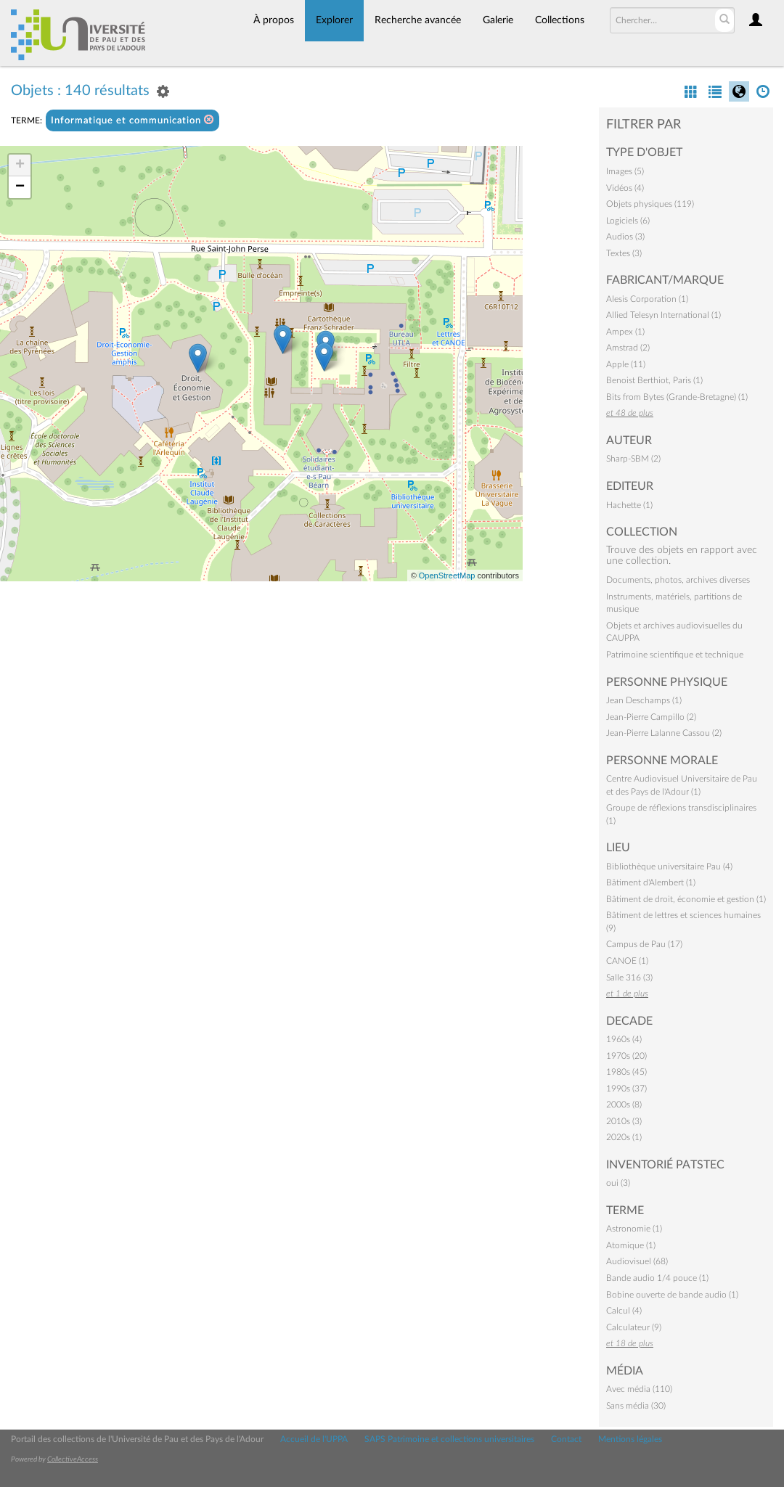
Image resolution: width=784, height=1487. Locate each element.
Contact (566, 1439)
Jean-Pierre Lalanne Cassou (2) (664, 733)
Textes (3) (624, 253)
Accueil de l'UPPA (314, 1439)
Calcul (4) (624, 1310)
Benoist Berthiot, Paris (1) (654, 380)
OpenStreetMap (447, 575)
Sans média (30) (636, 1405)
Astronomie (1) (634, 1228)
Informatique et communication (132, 120)
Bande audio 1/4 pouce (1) (657, 1278)
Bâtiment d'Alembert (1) (650, 882)
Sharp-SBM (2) (633, 458)
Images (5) (625, 171)
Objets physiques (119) (650, 204)
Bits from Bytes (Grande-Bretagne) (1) (677, 397)
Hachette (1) (629, 505)
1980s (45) (626, 1072)
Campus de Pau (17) (644, 944)
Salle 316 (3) (629, 977)
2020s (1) (624, 1137)
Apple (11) (625, 364)
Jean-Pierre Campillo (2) (651, 717)
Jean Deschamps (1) (644, 700)
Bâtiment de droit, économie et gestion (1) (686, 899)
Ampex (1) (625, 331)
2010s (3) (624, 1121)
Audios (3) (625, 236)
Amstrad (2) (628, 347)
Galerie (498, 20)
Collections (559, 20)
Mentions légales (630, 1439)
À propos (273, 20)
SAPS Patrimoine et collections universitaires (449, 1439)
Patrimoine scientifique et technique (674, 654)
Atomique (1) (631, 1245)
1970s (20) (626, 1056)
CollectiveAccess (72, 1459)
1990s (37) (626, 1088)
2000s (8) (624, 1104)
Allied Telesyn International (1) (663, 315)
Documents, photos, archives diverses (678, 579)
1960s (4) (624, 1039)
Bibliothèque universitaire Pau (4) (669, 866)
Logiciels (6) (628, 220)
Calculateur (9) (633, 1327)
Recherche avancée (418, 20)
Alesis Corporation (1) (647, 299)
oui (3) (618, 1183)
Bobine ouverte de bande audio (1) (672, 1294)
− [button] (20, 187)
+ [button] (20, 165)
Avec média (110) (639, 1389)
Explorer (334, 20)
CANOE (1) (627, 960)
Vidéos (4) (625, 188)
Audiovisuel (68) (637, 1261)
